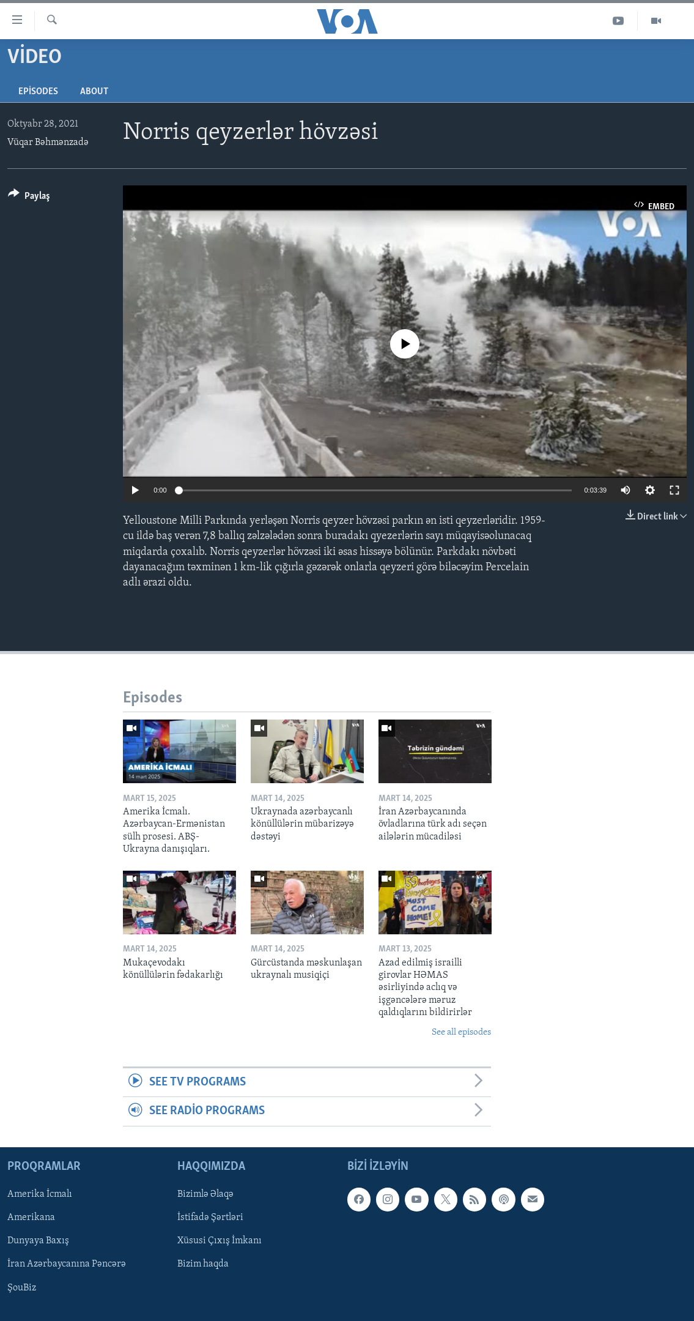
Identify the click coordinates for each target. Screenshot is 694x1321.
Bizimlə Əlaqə (205, 1194)
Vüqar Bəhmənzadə (48, 142)
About (94, 92)
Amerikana (31, 1217)
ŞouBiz (21, 1287)
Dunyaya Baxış (38, 1241)
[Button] (29, 197)
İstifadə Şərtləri (210, 1217)
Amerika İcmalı (39, 1194)
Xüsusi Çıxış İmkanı (219, 1241)
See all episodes (461, 1032)
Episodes (38, 92)
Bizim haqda (203, 1264)
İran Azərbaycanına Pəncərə (66, 1264)
